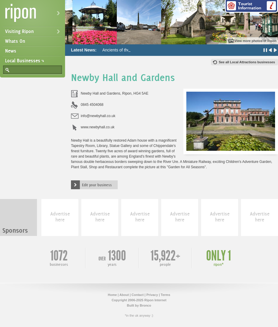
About (124, 295)
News (10, 51)
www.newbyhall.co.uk (97, 127)
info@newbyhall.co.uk (98, 116)
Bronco (145, 305)
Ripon (33, 15)
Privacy (152, 295)
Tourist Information (251, 6)
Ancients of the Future (122, 50)
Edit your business (97, 184)
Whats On (15, 41)
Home (112, 295)
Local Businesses (22, 61)
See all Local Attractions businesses (247, 62)
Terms (165, 295)
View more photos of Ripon (256, 41)
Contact (138, 295)
